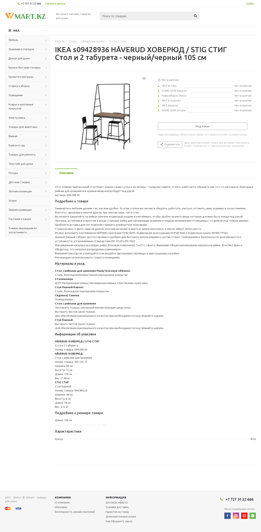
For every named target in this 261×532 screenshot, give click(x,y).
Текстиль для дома (21, 163)
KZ (248, 3)
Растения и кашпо (20, 219)
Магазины (61, 507)
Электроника (17, 117)
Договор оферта (117, 502)
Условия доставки (117, 507)
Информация (116, 497)
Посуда (13, 172)
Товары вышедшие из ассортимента (23, 230)
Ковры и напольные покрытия (21, 106)
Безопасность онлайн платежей (75, 511)
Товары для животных (23, 126)
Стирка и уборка (19, 86)
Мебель (13, 39)
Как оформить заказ (119, 521)
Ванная (13, 136)
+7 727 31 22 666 (31, 3)
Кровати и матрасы (21, 76)
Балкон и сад (17, 145)
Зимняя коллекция (20, 209)
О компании (62, 502)
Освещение (16, 95)
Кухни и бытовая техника (24, 67)
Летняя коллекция (20, 191)
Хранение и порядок (21, 49)
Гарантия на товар (117, 511)
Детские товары (19, 182)
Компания (63, 497)
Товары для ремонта (22, 154)
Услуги (13, 200)
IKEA (16, 30)
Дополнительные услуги (121, 516)
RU (252, 3)
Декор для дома (19, 58)
